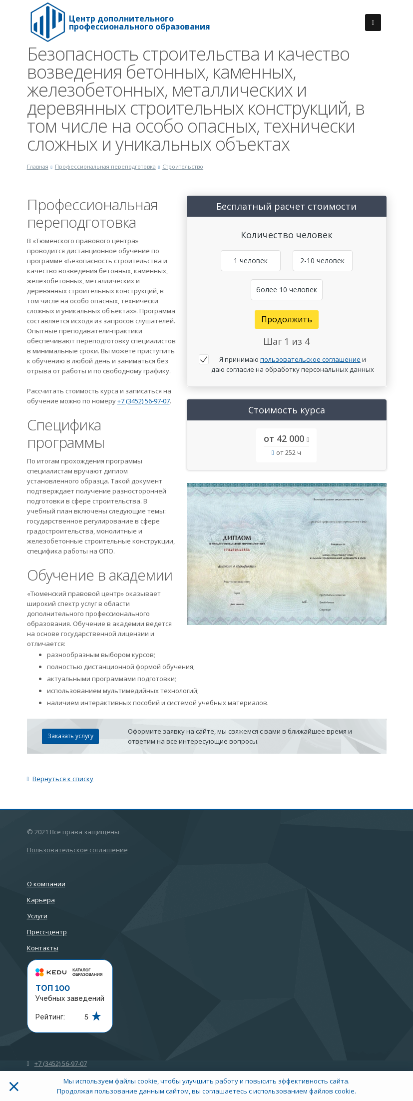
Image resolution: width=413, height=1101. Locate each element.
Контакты (42, 947)
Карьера (41, 899)
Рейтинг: (50, 1017)
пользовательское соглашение (310, 359)
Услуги (37, 915)
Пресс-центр (47, 931)
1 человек (251, 260)
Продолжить (286, 319)
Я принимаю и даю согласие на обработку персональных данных (292, 364)
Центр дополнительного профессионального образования (139, 23)
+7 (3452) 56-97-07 (143, 400)
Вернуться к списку (60, 778)
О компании (46, 883)
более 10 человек (286, 289)
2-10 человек (322, 260)
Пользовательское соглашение (77, 849)
